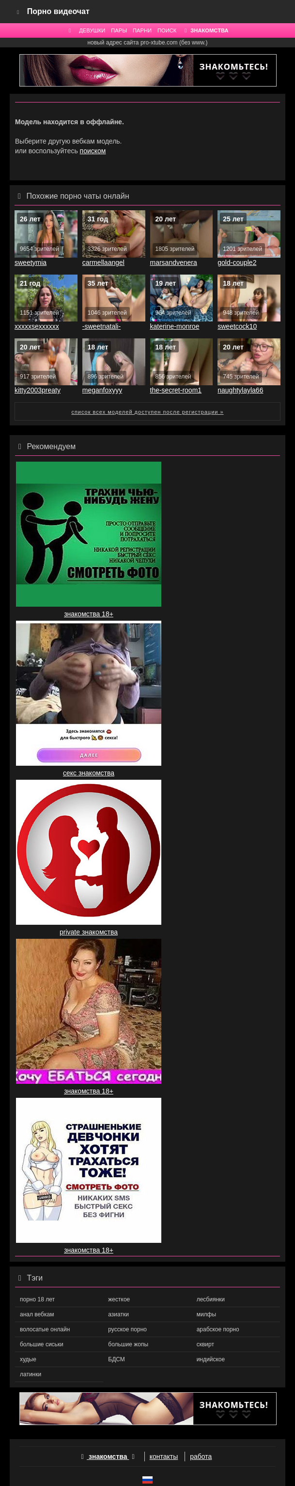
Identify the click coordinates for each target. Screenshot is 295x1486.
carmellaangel (103, 262)
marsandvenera (173, 262)
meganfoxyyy (102, 390)
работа (201, 1456)
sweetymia (31, 262)
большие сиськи (41, 1344)
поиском (93, 151)
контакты (164, 1456)
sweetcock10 (237, 326)
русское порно (127, 1329)
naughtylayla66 (240, 390)
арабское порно (218, 1329)
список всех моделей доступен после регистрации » (147, 412)
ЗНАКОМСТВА (205, 30)
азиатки (118, 1314)
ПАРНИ (142, 30)
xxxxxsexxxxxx (37, 326)
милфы (206, 1314)
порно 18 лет (37, 1299)
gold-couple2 (236, 262)
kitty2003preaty (38, 390)
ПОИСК (166, 30)
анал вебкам (37, 1314)
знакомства (108, 1456)
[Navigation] (18, 11)
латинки (30, 1374)
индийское (211, 1359)
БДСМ (116, 1359)
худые (28, 1359)
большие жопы (128, 1344)
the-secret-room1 (176, 390)
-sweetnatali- (101, 326)
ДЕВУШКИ (92, 30)
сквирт (205, 1344)
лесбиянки (211, 1299)
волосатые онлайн (45, 1329)
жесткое (119, 1299)
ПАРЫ (119, 30)
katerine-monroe (175, 326)
